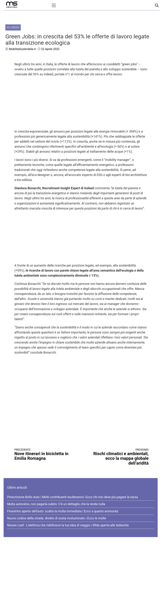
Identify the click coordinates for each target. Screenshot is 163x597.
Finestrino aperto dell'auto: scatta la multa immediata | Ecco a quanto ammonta (62, 511)
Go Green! (13, 27)
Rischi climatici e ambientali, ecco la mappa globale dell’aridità (118, 456)
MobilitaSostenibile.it (22, 49)
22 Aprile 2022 (50, 49)
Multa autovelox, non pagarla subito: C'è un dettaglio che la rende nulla (56, 504)
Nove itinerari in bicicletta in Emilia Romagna (44, 454)
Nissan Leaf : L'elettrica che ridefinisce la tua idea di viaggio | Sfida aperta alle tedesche (68, 525)
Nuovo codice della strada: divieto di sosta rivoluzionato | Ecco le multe (56, 518)
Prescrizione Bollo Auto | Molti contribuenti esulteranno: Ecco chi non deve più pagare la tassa (72, 497)
